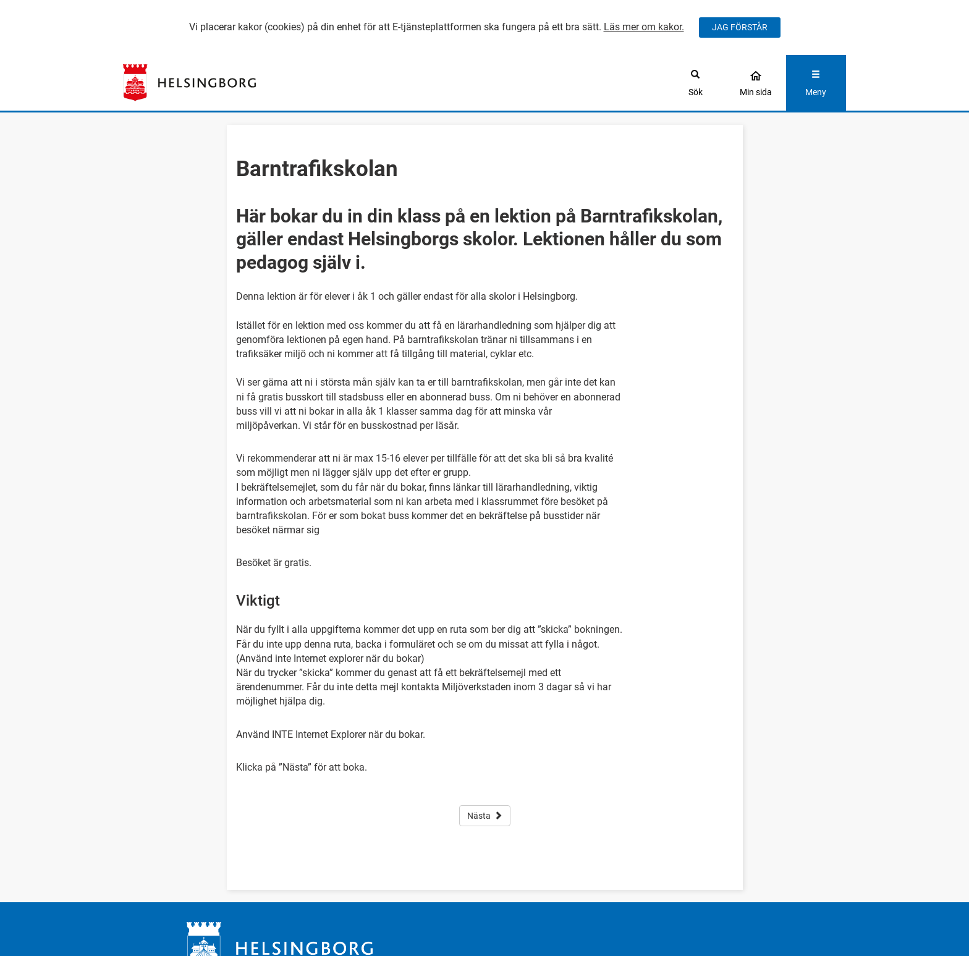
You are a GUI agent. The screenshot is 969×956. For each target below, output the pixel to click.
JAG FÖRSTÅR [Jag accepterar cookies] (740, 27)
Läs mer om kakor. (644, 27)
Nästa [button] (484, 816)
